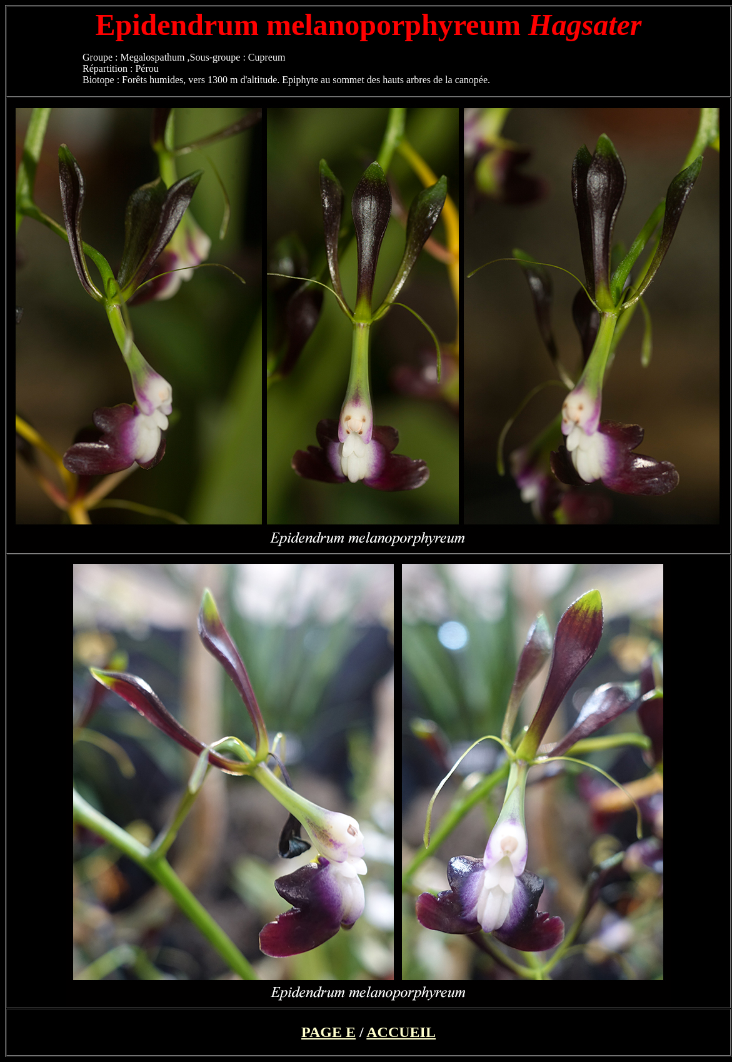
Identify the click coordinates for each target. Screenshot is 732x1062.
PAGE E (328, 1032)
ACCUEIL (401, 1032)
